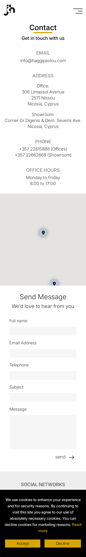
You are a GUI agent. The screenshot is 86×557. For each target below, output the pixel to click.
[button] (54, 283)
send (68, 457)
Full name (20, 320)
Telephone (20, 364)
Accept (22, 543)
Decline (63, 543)
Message (19, 408)
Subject (18, 386)
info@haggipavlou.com (43, 60)
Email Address (24, 342)
